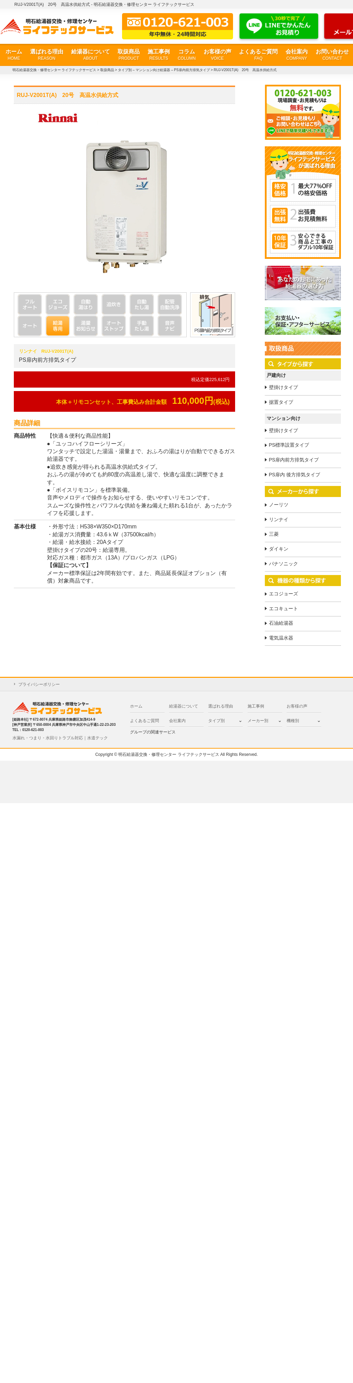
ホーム (14, 55)
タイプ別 (216, 720)
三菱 (274, 534)
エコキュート (283, 608)
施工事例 (159, 55)
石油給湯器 (281, 623)
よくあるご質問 (258, 55)
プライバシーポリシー (39, 684)
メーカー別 (258, 720)
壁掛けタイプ (283, 387)
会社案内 (297, 55)
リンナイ (278, 519)
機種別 (293, 720)
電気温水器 (281, 638)
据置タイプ (281, 402)
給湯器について (90, 55)
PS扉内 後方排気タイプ (295, 474)
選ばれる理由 (46, 55)
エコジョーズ (283, 593)
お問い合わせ (332, 55)
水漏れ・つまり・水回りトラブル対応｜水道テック (60, 738)
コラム (187, 55)
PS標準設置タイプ (289, 445)
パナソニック (283, 563)
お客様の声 (217, 55)
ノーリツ (278, 504)
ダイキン (278, 549)
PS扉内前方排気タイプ (294, 459)
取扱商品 (129, 55)
